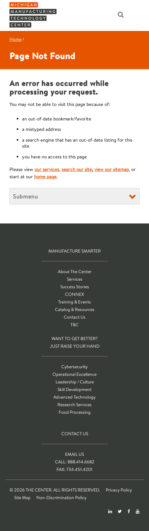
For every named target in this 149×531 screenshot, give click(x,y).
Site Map (22, 497)
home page (45, 177)
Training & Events (74, 302)
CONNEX (74, 294)
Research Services (74, 404)
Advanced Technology (74, 397)
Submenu (25, 196)
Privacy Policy (119, 490)
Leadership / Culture (75, 382)
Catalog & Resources (74, 309)
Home (15, 39)
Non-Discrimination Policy (61, 497)
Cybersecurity (74, 366)
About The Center (75, 271)
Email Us (74, 454)
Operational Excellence (74, 374)
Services (74, 279)
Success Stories (74, 287)
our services (46, 169)
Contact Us (75, 317)
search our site (77, 169)
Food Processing (75, 412)
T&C (74, 324)
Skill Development (74, 389)
